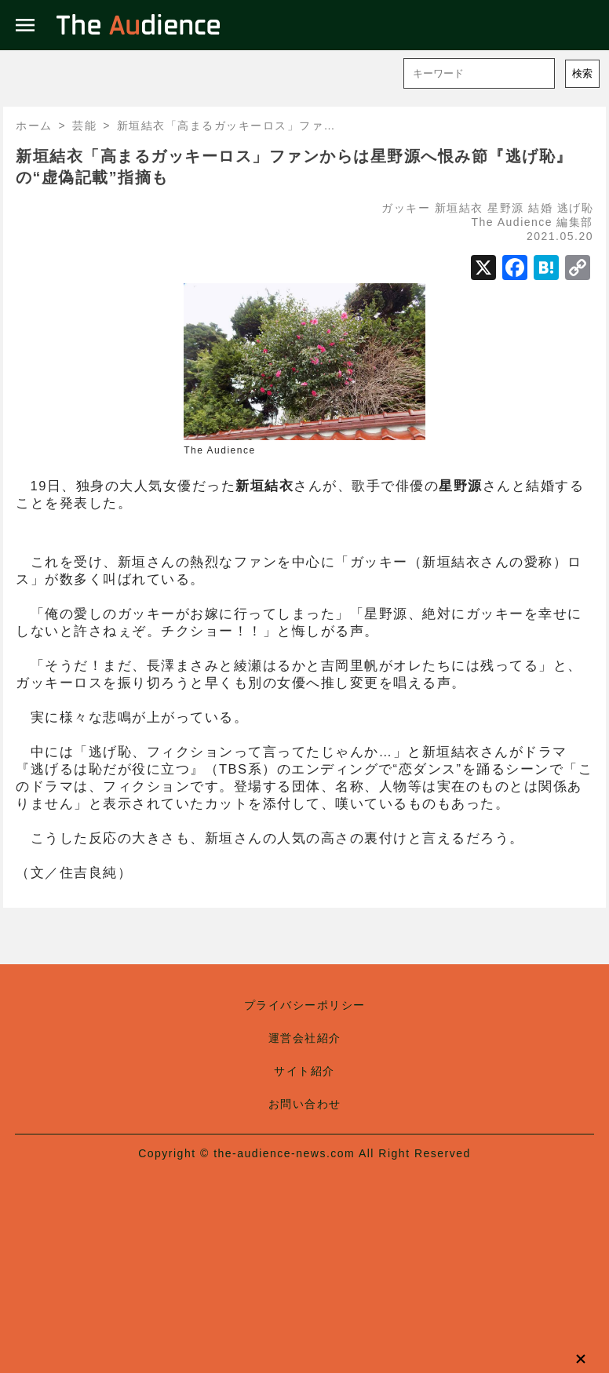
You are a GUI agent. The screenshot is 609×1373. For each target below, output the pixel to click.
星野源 (505, 208)
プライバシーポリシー (305, 1005)
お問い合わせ (304, 1104)
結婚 (540, 208)
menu (25, 25)
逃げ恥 (575, 208)
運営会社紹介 (304, 1038)
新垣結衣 (459, 208)
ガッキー (405, 208)
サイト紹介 (304, 1071)
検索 (582, 73)
